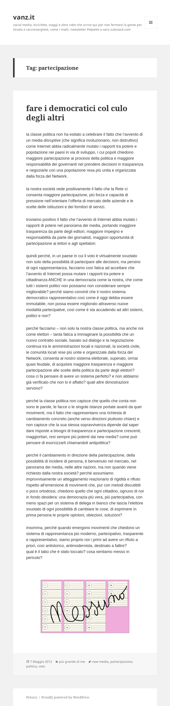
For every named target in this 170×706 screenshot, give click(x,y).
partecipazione (121, 661)
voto (42, 666)
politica (31, 666)
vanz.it (24, 17)
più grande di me (72, 661)
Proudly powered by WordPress (65, 697)
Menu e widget (151, 28)
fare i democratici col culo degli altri (76, 113)
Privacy (31, 697)
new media (100, 661)
